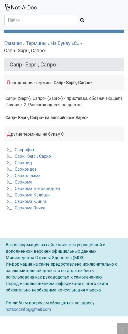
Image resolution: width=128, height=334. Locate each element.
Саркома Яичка (30, 207)
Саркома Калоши (32, 195)
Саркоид (23, 162)
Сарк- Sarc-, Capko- (34, 156)
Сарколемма (27, 175)
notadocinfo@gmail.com (28, 309)
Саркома (23, 182)
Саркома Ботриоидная (37, 188)
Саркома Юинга (30, 201)
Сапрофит (24, 149)
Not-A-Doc (20, 7)
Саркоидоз (26, 169)
